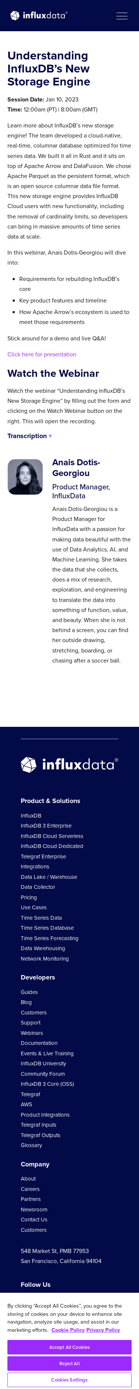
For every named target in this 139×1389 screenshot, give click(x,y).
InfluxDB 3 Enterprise (46, 826)
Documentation (39, 1043)
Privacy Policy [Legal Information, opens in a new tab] (103, 1330)
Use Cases (34, 907)
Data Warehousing (43, 948)
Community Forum (43, 1074)
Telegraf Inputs (38, 1125)
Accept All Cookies (69, 1347)
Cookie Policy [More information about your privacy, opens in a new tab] (68, 1330)
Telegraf (30, 1094)
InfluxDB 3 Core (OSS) (47, 1084)
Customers (34, 1012)
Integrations (35, 866)
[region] (69, 1341)
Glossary (31, 1145)
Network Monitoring (45, 959)
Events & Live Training (47, 1053)
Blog (26, 1002)
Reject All (69, 1363)
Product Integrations (45, 1115)
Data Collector (38, 887)
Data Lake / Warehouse (49, 877)
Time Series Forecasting (50, 938)
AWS (26, 1104)
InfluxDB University (43, 1063)
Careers (30, 1189)
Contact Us (34, 1219)
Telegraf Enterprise (43, 856)
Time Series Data (41, 918)
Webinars (32, 1033)
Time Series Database (47, 928)
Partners (31, 1199)
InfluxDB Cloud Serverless (52, 836)
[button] (121, 15)
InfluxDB (31, 816)
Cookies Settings (69, 1379)
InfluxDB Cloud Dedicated (52, 846)
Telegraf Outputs (40, 1135)
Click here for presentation (41, 354)
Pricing (29, 897)
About (28, 1179)
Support (30, 1023)
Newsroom (34, 1209)
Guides (29, 992)
